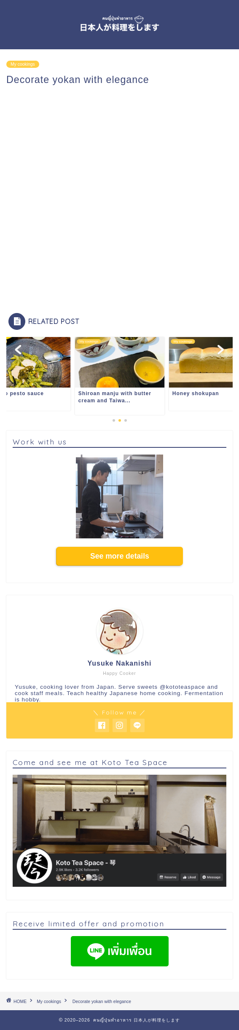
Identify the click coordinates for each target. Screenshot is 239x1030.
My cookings (23, 64)
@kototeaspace (182, 687)
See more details (119, 556)
